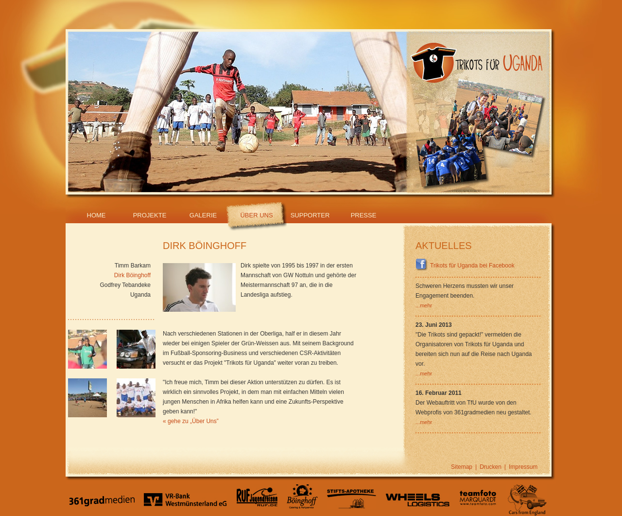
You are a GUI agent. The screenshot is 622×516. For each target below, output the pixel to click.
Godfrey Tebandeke (125, 285)
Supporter (310, 215)
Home (96, 215)
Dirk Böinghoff (132, 275)
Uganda (140, 294)
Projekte (150, 215)
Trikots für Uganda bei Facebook (465, 265)
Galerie (203, 215)
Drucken (490, 466)
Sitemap (461, 466)
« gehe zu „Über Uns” (191, 421)
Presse (364, 215)
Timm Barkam (133, 265)
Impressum (523, 466)
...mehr (423, 305)
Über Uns (256, 215)
